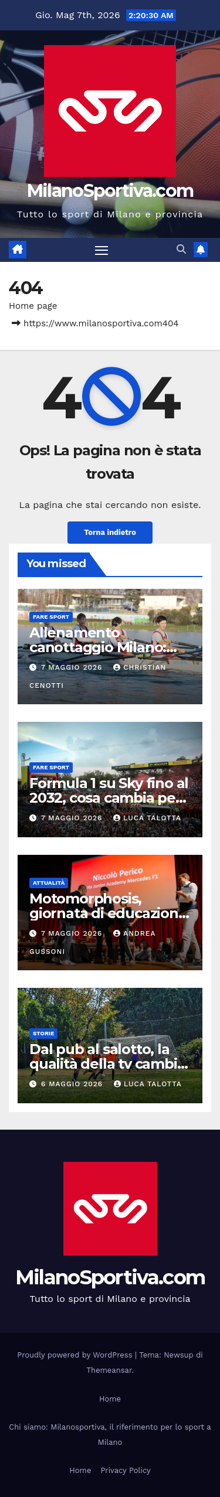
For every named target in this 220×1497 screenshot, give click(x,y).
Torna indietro (110, 532)
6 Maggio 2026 (73, 1084)
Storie (43, 1033)
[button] (181, 249)
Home (110, 1398)
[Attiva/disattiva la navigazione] (101, 250)
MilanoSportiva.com (110, 191)
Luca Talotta (147, 818)
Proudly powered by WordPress (76, 1355)
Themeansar (108, 1370)
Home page (33, 306)
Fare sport (51, 616)
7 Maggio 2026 (73, 667)
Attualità (49, 882)
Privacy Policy (125, 1470)
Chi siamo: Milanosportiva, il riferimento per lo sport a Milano (110, 1435)
